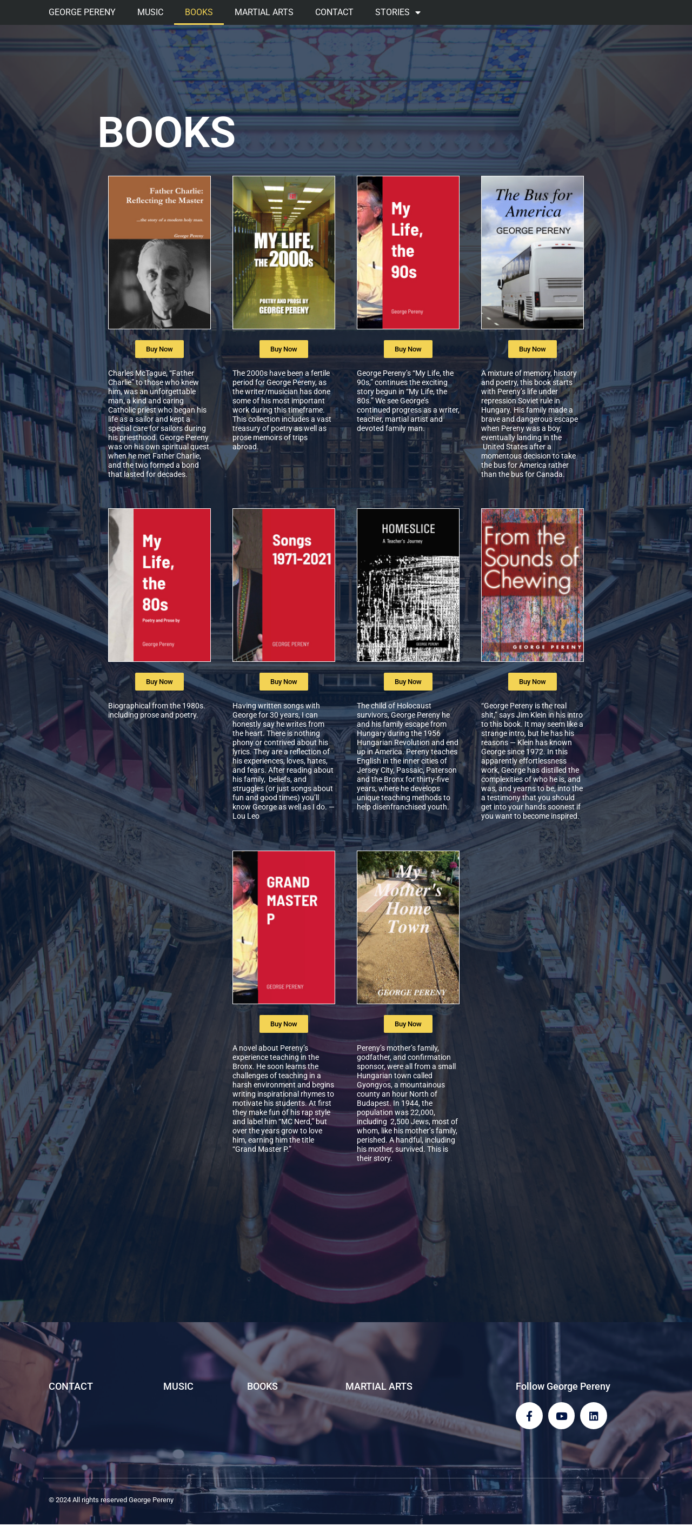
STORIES (398, 12)
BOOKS (199, 12)
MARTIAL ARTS (264, 12)
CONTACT (334, 12)
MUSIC (150, 12)
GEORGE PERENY (82, 12)
